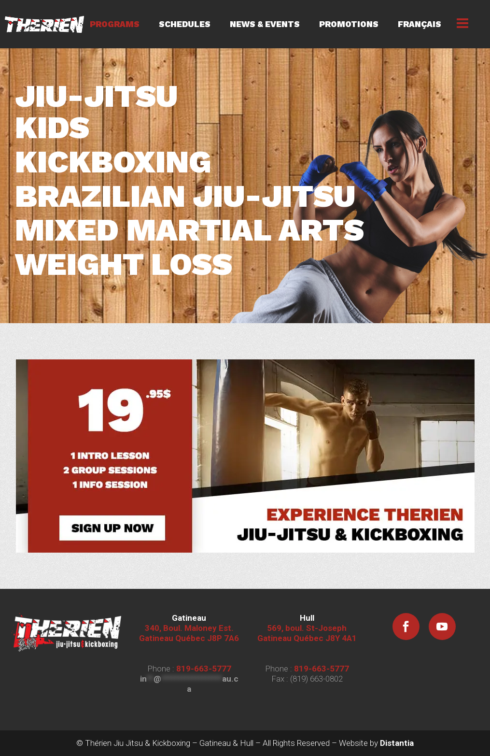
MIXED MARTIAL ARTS (189, 230)
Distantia (397, 743)
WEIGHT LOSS (123, 264)
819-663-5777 (203, 668)
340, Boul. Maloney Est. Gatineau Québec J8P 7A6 (189, 628)
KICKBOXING (113, 162)
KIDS (52, 128)
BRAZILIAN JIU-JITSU (185, 196)
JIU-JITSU (96, 96)
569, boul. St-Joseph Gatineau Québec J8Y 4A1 (307, 628)
